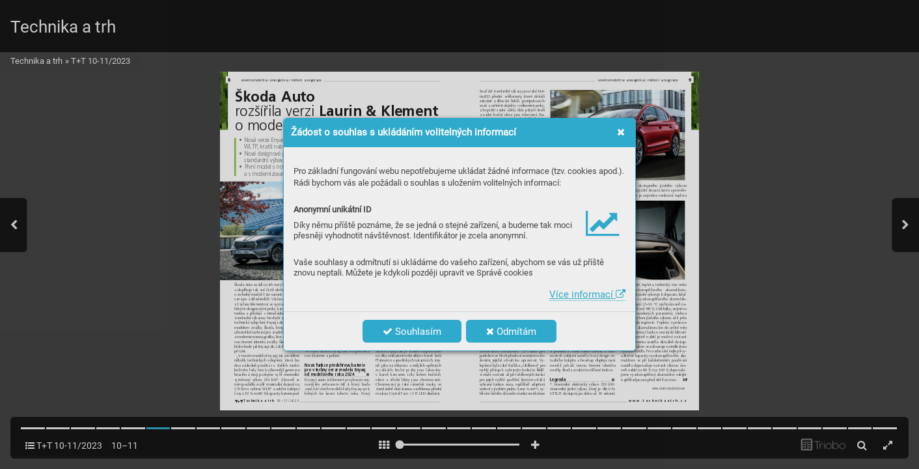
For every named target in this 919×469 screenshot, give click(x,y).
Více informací (587, 294)
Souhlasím (412, 331)
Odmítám (511, 331)
